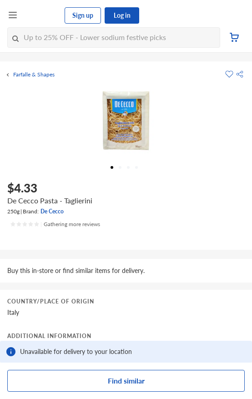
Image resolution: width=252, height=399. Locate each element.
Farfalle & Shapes (34, 74)
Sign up (82, 15)
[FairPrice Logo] (41, 15)
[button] (240, 74)
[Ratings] (55, 224)
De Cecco (52, 211)
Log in (122, 15)
